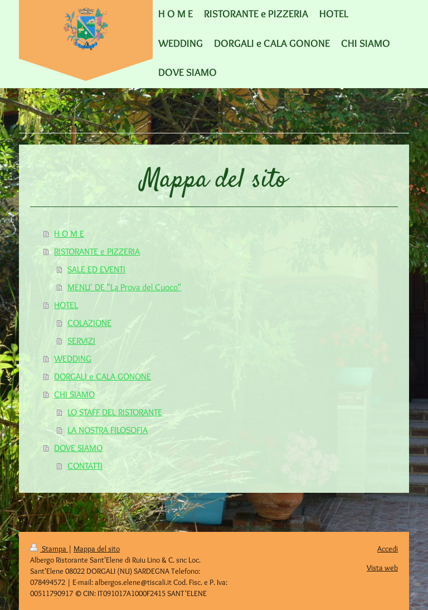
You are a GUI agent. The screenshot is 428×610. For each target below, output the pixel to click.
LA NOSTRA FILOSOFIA (107, 430)
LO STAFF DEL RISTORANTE (114, 412)
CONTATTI (85, 465)
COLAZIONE (89, 323)
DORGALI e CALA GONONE (102, 376)
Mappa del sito (97, 549)
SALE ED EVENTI (96, 269)
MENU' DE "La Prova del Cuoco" (124, 287)
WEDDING (72, 358)
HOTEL (66, 305)
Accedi (387, 549)
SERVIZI (81, 340)
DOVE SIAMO (78, 448)
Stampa (49, 549)
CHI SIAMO (74, 394)
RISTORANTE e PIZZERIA (97, 251)
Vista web (382, 568)
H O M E (69, 233)
